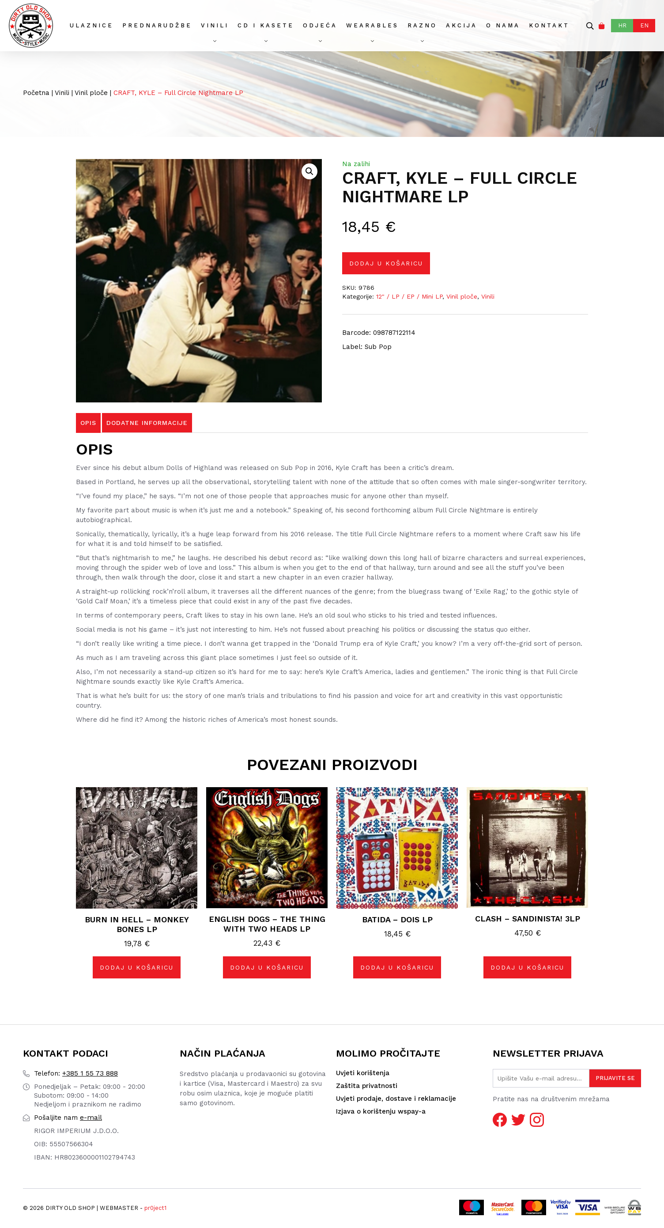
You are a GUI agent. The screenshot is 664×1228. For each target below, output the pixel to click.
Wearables (372, 25)
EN (644, 25)
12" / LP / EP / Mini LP (409, 296)
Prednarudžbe (157, 25)
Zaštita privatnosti (366, 1086)
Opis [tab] (88, 422)
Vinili (215, 25)
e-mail (68, 1117)
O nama (503, 25)
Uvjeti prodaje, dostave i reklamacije (396, 1099)
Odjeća (320, 25)
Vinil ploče (91, 93)
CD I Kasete (266, 25)
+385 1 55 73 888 (76, 1073)
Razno (422, 25)
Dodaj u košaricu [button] (137, 967)
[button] (309, 171)
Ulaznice (91, 25)
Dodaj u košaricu (386, 263)
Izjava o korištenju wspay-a (381, 1111)
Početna (36, 93)
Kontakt (549, 25)
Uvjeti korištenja (362, 1073)
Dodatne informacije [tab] (147, 422)
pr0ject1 (155, 1208)
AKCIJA (461, 25)
